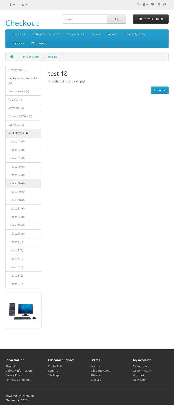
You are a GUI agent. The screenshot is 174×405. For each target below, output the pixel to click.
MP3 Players (38, 43)
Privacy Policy (14, 375)
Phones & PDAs (135, 34)
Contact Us (55, 366)
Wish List (138, 375)
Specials (95, 380)
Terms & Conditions (18, 380)
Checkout (22, 23)
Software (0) (16, 108)
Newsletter (140, 380)
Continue (160, 90)
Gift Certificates (100, 371)
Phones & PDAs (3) (20, 116)
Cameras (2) (16, 125)
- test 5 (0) (15, 250)
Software (112, 34)
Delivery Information (18, 371)
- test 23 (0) (16, 225)
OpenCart (28, 396)
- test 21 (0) (16, 208)
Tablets (95, 34)
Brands (95, 366)
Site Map (53, 375)
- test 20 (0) (16, 200)
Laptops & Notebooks (45, 34)
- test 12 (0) (16, 150)
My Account (140, 366)
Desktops (18, 34)
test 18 (52, 57)
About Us (11, 366)
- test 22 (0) (16, 217)
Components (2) (18, 91)
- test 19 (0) (16, 192)
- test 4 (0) (15, 242)
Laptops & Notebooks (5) (22, 80)
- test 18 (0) (16, 183)
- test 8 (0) (15, 275)
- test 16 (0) (16, 167)
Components (75, 34)
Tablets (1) (15, 99)
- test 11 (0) (16, 141)
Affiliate (95, 375)
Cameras (18, 43)
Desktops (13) (17, 70)
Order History (142, 371)
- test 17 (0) (16, 175)
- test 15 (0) (16, 158)
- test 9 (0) (15, 284)
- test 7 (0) (15, 267)
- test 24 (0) (16, 234)
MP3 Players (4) (18, 133)
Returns (53, 371)
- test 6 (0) (15, 259)
